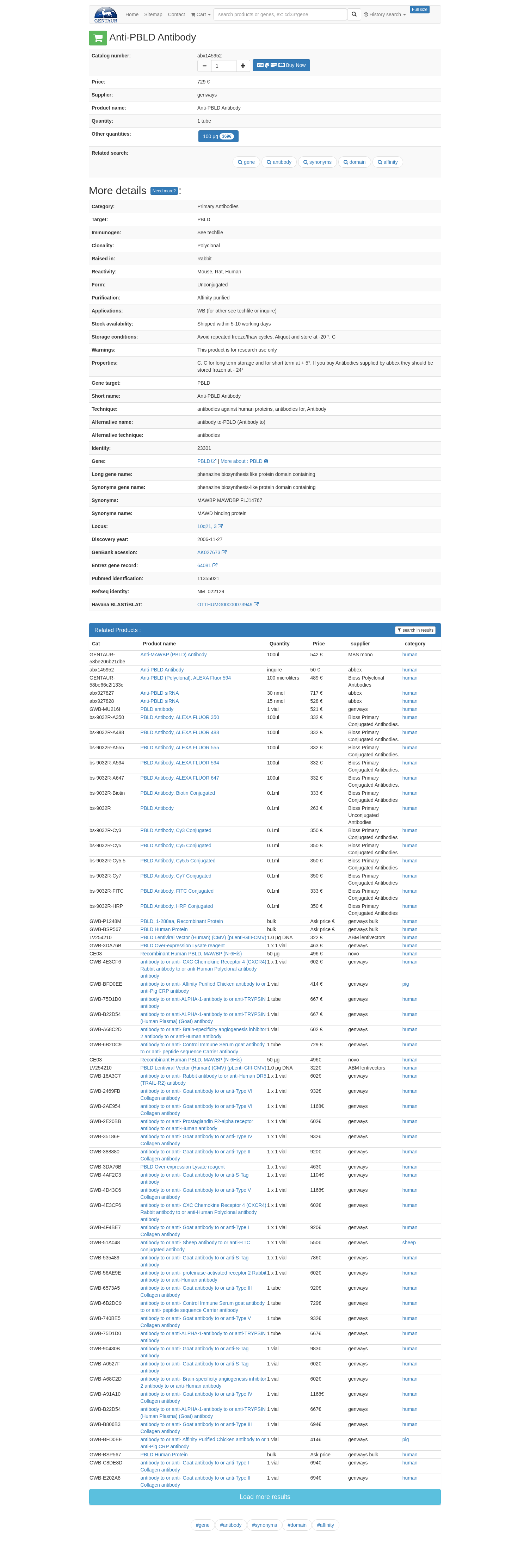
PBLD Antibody (157, 808)
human (410, 654)
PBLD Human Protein (164, 929)
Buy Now (281, 65)
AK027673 (212, 552)
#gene (203, 1525)
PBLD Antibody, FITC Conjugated (177, 891)
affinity (388, 162)
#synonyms (264, 1525)
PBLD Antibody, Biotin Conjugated (178, 793)
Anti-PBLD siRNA (160, 693)
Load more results (265, 1496)
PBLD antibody (157, 709)
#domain (297, 1525)
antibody (279, 162)
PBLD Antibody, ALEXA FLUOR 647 (180, 778)
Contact (176, 14)
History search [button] (385, 14)
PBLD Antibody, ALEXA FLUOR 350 (180, 717)
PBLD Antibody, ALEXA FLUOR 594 (180, 763)
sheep (409, 1242)
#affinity (325, 1525)
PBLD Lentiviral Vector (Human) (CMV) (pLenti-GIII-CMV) (203, 937)
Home (131, 14)
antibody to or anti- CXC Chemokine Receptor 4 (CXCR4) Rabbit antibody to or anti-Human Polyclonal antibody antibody (203, 969)
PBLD (206, 461)
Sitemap (153, 14)
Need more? (164, 190)
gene (246, 162)
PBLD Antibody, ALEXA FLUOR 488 (180, 732)
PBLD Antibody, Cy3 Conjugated (176, 830)
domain (355, 162)
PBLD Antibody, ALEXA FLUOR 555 (180, 747)
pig (405, 984)
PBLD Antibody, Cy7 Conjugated (176, 876)
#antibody (231, 1525)
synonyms (317, 162)
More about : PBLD (244, 461)
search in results (415, 630)
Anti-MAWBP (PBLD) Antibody (174, 654)
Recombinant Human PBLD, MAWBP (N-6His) (191, 953)
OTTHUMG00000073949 (228, 604)
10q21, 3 (210, 526)
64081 (207, 565)
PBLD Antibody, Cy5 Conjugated (176, 845)
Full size (419, 9)
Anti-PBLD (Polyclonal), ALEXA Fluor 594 (186, 678)
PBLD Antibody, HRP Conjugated (177, 906)
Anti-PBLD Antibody (162, 670)
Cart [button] (201, 14)
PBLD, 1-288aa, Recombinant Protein (182, 921)
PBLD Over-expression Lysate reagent (183, 945)
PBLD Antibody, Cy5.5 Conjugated (178, 860)
